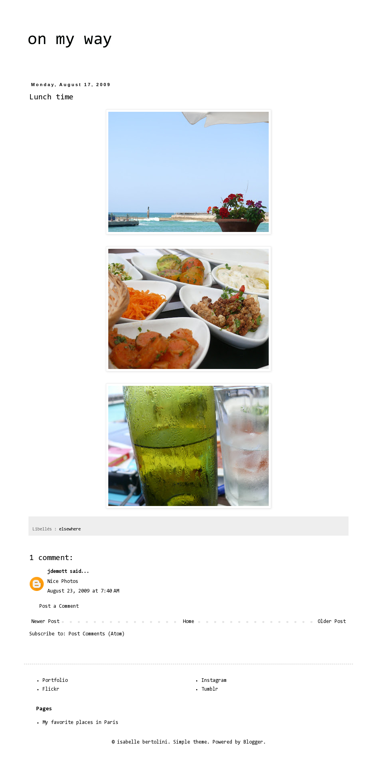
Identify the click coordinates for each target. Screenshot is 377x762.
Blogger (253, 742)
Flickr (51, 689)
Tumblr (209, 689)
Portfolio (55, 680)
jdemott (57, 571)
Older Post (332, 621)
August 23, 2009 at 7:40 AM (83, 591)
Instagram (214, 680)
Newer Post (45, 621)
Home (188, 621)
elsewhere (70, 529)
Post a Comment (59, 606)
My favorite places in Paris (80, 722)
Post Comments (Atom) (97, 634)
